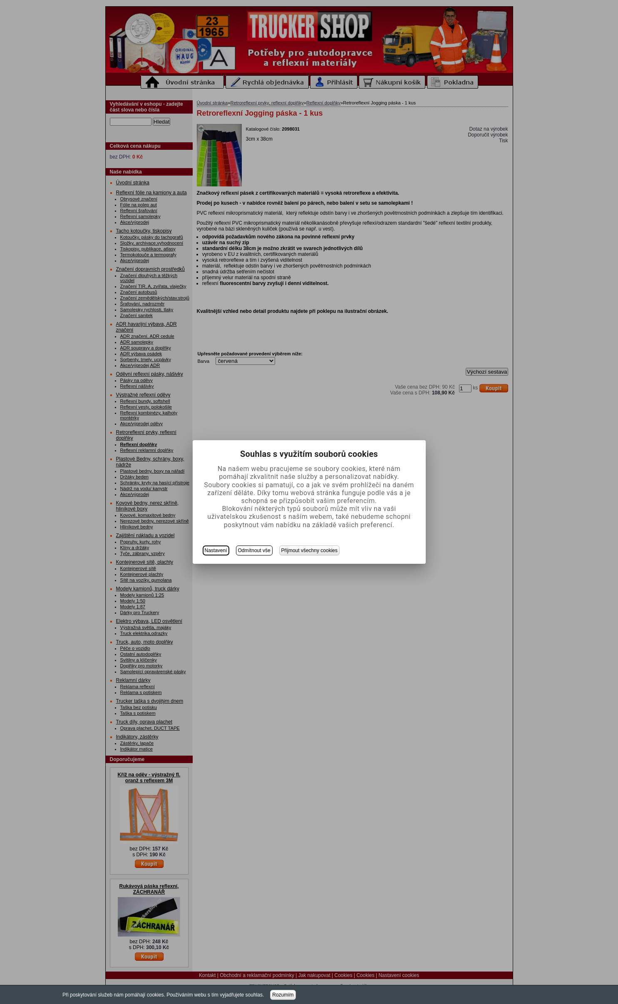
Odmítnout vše (254, 550)
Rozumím (282, 995)
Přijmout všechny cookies (309, 550)
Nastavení (216, 550)
